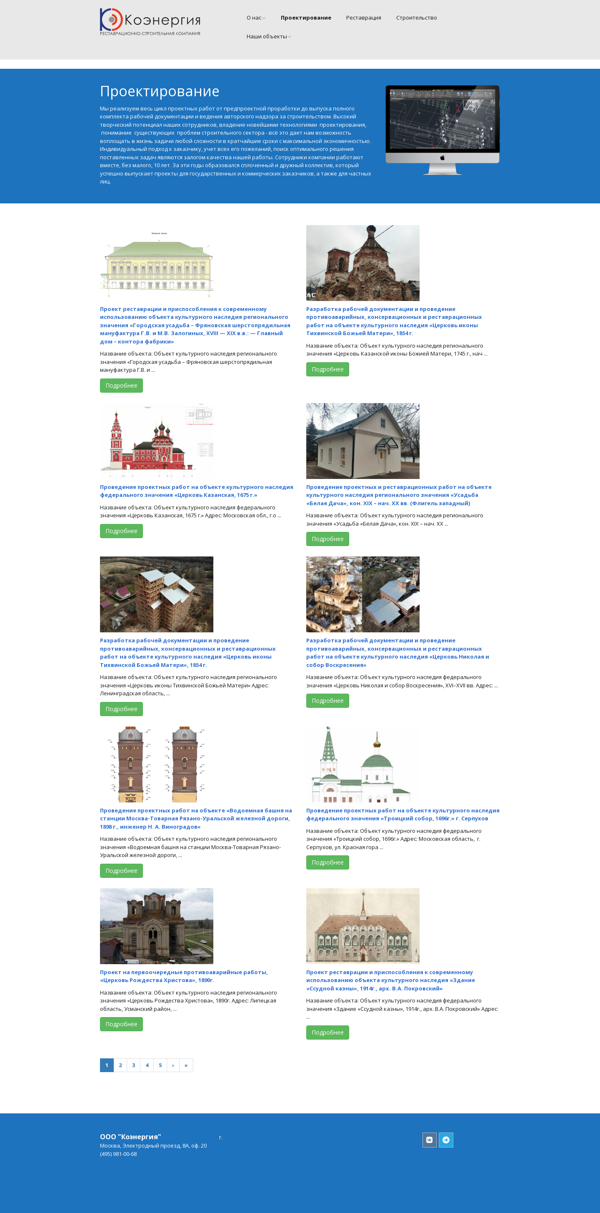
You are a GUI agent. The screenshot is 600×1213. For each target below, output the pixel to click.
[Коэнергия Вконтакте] (429, 1140)
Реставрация (363, 17)
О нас (254, 17)
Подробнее (121, 385)
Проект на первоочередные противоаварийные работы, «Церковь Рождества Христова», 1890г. (184, 976)
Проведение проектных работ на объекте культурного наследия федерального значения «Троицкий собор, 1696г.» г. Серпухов (403, 814)
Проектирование (306, 17)
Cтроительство (416, 17)
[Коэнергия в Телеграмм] (446, 1140)
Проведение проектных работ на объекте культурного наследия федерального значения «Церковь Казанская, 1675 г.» (196, 491)
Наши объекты (267, 36)
